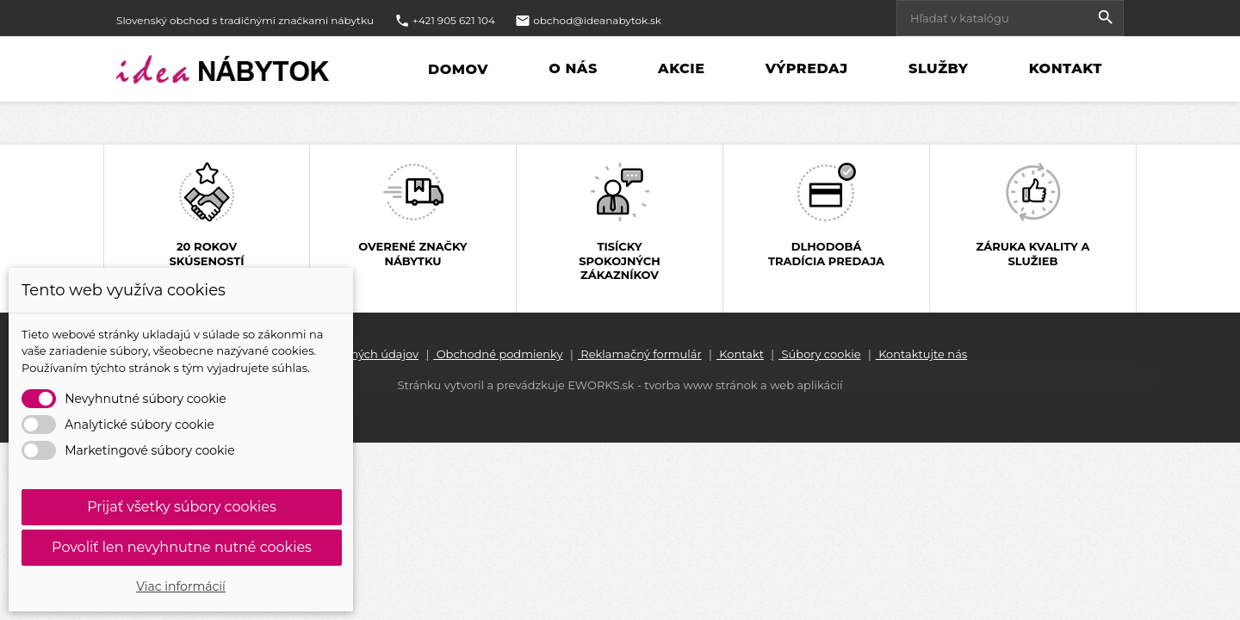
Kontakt (1063, 69)
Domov (458, 70)
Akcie (679, 69)
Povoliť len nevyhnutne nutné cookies (182, 547)
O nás (571, 69)
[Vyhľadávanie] (1010, 18)
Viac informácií (181, 586)
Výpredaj (804, 69)
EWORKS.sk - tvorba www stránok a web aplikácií (704, 385)
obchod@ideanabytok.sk (597, 20)
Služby (936, 69)
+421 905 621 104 (453, 20)
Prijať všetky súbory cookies (181, 507)
